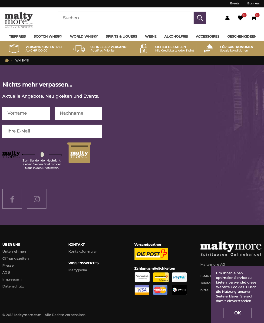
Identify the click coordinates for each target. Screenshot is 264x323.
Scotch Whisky (48, 36)
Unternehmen (14, 251)
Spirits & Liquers (121, 36)
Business (253, 3)
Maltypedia (77, 270)
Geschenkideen (241, 36)
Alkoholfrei (176, 36)
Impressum (12, 279)
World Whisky (84, 36)
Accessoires (207, 36)
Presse (7, 265)
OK (237, 313)
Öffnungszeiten (15, 258)
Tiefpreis (17, 36)
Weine (150, 36)
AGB (6, 272)
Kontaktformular (82, 251)
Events (234, 3)
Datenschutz (13, 286)
